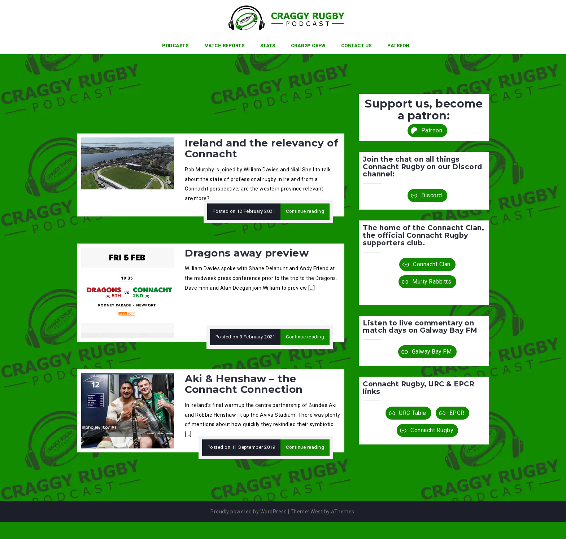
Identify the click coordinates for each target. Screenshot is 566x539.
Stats (267, 45)
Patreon (398, 45)
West (316, 511)
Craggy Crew (308, 45)
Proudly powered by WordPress (248, 511)
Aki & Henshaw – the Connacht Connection (244, 384)
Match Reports (224, 45)
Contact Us (356, 45)
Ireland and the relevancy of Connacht (261, 148)
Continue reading (305, 211)
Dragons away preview (247, 253)
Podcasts (175, 45)
